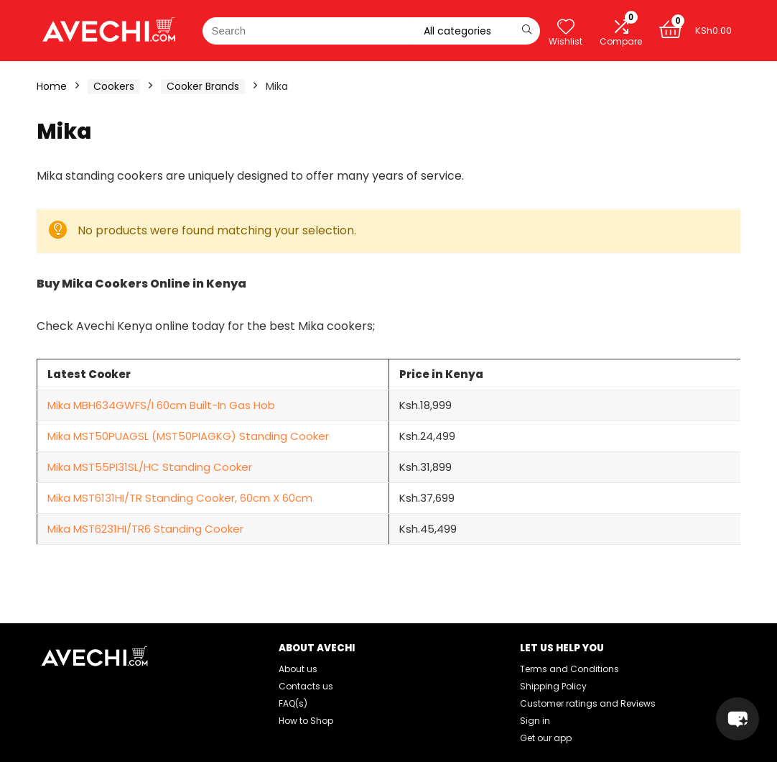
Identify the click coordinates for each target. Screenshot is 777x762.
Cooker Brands (203, 86)
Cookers (113, 86)
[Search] (526, 31)
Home (52, 86)
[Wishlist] (565, 27)
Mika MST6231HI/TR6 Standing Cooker (145, 528)
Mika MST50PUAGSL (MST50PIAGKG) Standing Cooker (188, 436)
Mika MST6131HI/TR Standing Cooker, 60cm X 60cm (179, 497)
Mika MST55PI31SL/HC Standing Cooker (149, 466)
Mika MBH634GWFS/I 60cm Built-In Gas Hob (161, 405)
